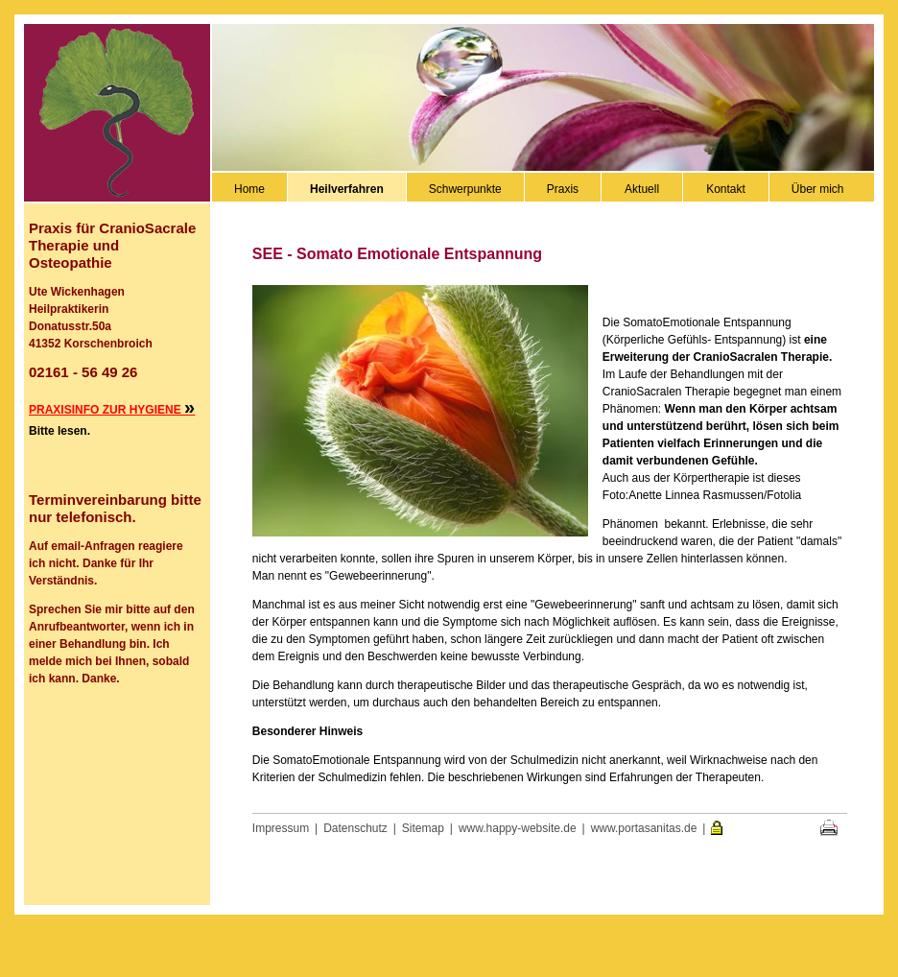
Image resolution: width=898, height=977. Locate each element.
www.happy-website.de (518, 828)
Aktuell (642, 189)
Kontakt (725, 189)
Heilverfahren (347, 189)
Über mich (818, 189)
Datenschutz (355, 828)
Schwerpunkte (465, 189)
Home (249, 189)
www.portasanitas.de (644, 828)
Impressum (280, 828)
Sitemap (423, 828)
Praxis (563, 189)
